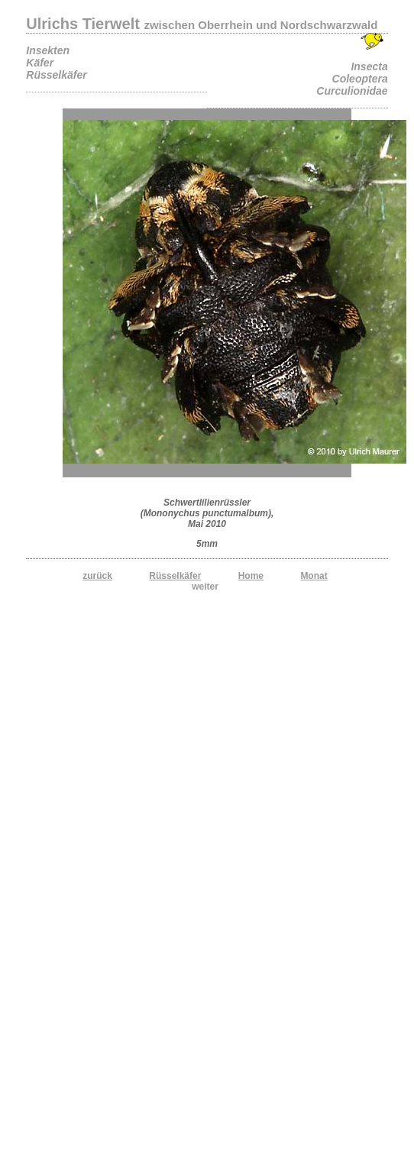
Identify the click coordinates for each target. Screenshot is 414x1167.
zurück (97, 576)
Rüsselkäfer (175, 576)
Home (251, 576)
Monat (313, 576)
